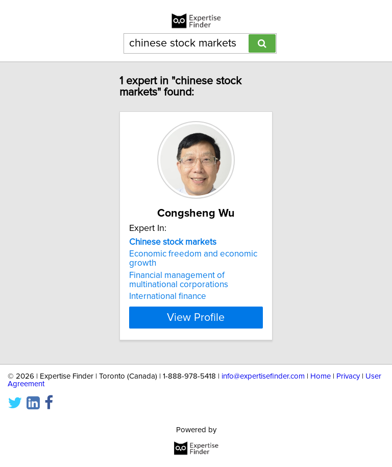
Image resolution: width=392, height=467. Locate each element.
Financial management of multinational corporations (178, 280)
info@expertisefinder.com (263, 376)
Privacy (348, 376)
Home (320, 376)
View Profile (196, 317)
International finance (167, 296)
